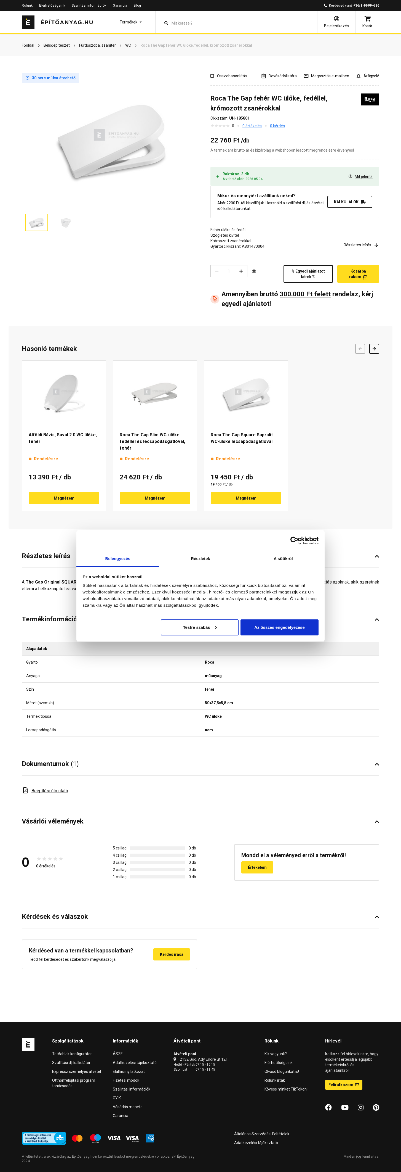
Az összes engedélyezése (279, 627)
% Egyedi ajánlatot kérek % (308, 274)
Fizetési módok (126, 1080)
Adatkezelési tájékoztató (135, 1062)
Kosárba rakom (358, 274)
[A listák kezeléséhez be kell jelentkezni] (279, 76)
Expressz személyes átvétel (76, 1071)
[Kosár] (367, 22)
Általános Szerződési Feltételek (261, 1134)
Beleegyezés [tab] (117, 558)
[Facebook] (328, 1107)
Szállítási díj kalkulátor (71, 1062)
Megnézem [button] (64, 498)
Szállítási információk (89, 5)
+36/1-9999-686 (366, 5)
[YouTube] (345, 1107)
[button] (131, 22)
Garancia (120, 5)
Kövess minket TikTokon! (286, 1089)
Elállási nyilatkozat (129, 1071)
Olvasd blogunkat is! (281, 1071)
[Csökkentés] (217, 271)
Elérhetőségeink (52, 5)
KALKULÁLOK (350, 202)
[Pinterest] (376, 1107)
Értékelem (257, 867)
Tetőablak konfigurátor (72, 1054)
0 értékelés (252, 126)
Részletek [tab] (200, 558)
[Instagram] (360, 1107)
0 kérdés (277, 126)
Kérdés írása (171, 954)
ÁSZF (117, 1054)
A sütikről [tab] (283, 558)
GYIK (117, 1098)
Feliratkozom (343, 1085)
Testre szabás (199, 627)
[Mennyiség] (229, 271)
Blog (137, 5)
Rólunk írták (274, 1080)
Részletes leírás (361, 245)
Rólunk (27, 5)
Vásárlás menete (128, 1107)
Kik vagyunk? (275, 1054)
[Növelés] (241, 271)
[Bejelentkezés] (336, 22)
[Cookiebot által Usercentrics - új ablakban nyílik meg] (294, 541)
